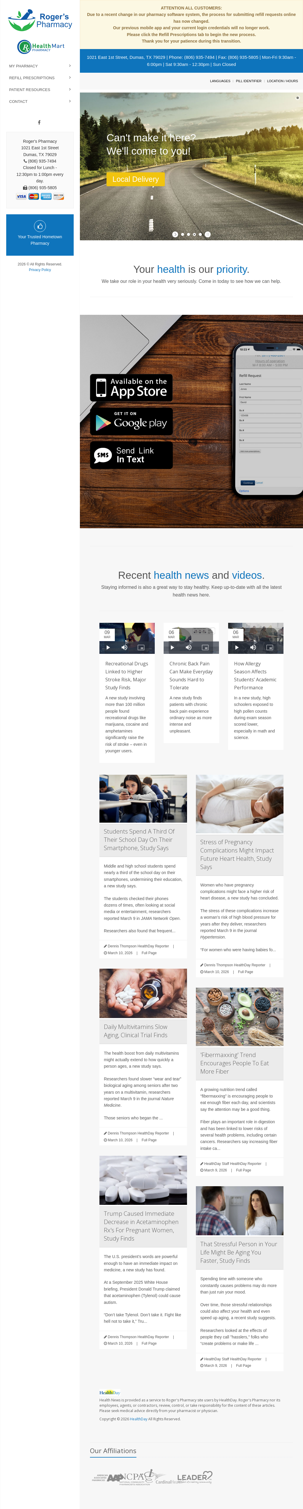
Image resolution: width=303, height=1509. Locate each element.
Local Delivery (135, 179)
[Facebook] (39, 122)
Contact (18, 101)
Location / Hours (282, 81)
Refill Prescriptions (31, 78)
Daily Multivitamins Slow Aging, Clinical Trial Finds (135, 1031)
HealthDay (138, 1419)
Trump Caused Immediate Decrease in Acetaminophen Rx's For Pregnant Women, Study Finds (141, 1226)
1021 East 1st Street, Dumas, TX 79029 (126, 57)
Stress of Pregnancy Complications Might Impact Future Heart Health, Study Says (237, 854)
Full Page (149, 953)
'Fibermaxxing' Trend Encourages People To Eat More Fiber (234, 1063)
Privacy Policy (40, 270)
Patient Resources (29, 89)
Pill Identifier (248, 81)
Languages (220, 81)
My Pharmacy (23, 66)
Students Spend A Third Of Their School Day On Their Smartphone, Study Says (139, 839)
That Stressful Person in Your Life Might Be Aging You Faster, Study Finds (238, 1252)
